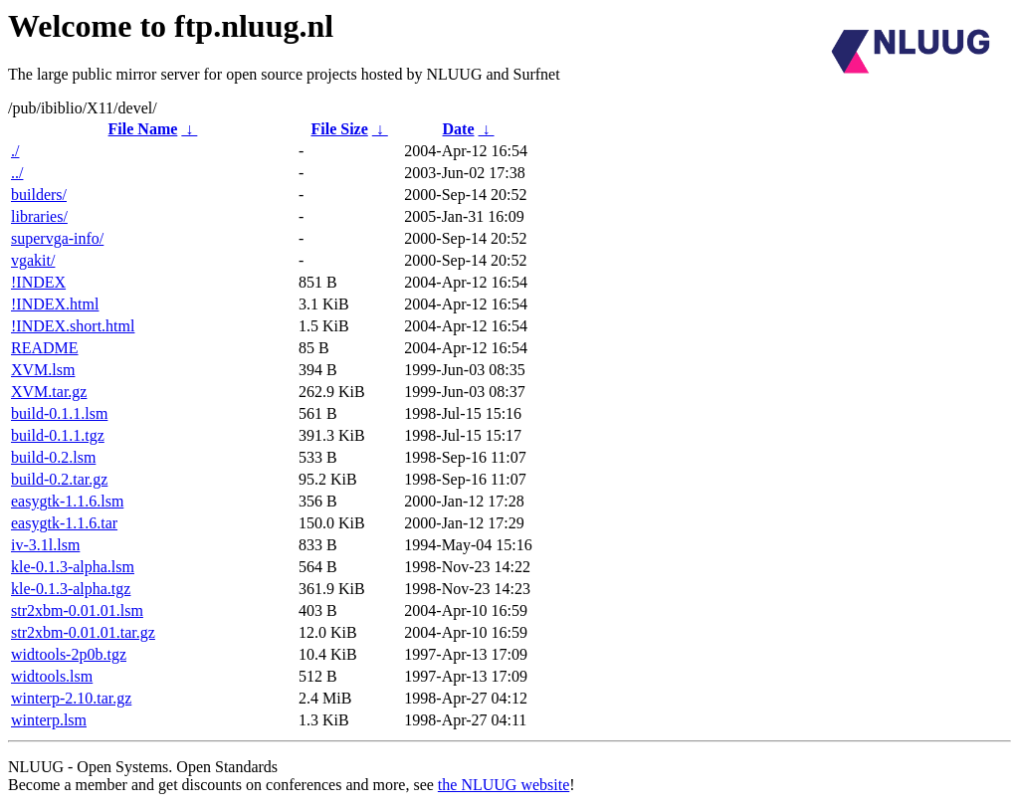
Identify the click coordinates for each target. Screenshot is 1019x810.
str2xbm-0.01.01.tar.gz (83, 632)
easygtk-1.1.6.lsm (67, 501)
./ (15, 150)
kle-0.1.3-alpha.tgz (70, 588)
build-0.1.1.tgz (57, 435)
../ (17, 172)
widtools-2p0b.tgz (68, 654)
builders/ (39, 194)
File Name (143, 128)
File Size (338, 128)
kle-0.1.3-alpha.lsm (72, 566)
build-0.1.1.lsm (59, 413)
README (45, 347)
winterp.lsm (49, 719)
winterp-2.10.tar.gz (71, 698)
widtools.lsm (52, 676)
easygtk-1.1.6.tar (64, 522)
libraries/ (39, 216)
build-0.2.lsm (53, 457)
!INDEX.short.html (72, 325)
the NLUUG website (503, 784)
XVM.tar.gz (49, 391)
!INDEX (38, 282)
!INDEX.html (55, 304)
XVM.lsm (43, 369)
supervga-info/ (57, 238)
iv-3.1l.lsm (45, 544)
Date (459, 128)
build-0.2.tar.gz (59, 479)
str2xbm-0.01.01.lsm (77, 610)
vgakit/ (33, 260)
